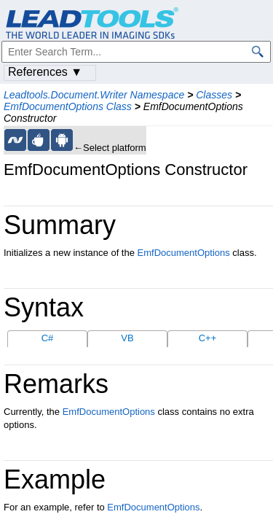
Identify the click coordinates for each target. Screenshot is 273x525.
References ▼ (45, 72)
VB (127, 337)
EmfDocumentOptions (184, 252)
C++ (208, 337)
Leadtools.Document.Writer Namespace (94, 95)
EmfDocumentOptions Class (68, 106)
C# (47, 337)
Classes (214, 95)
